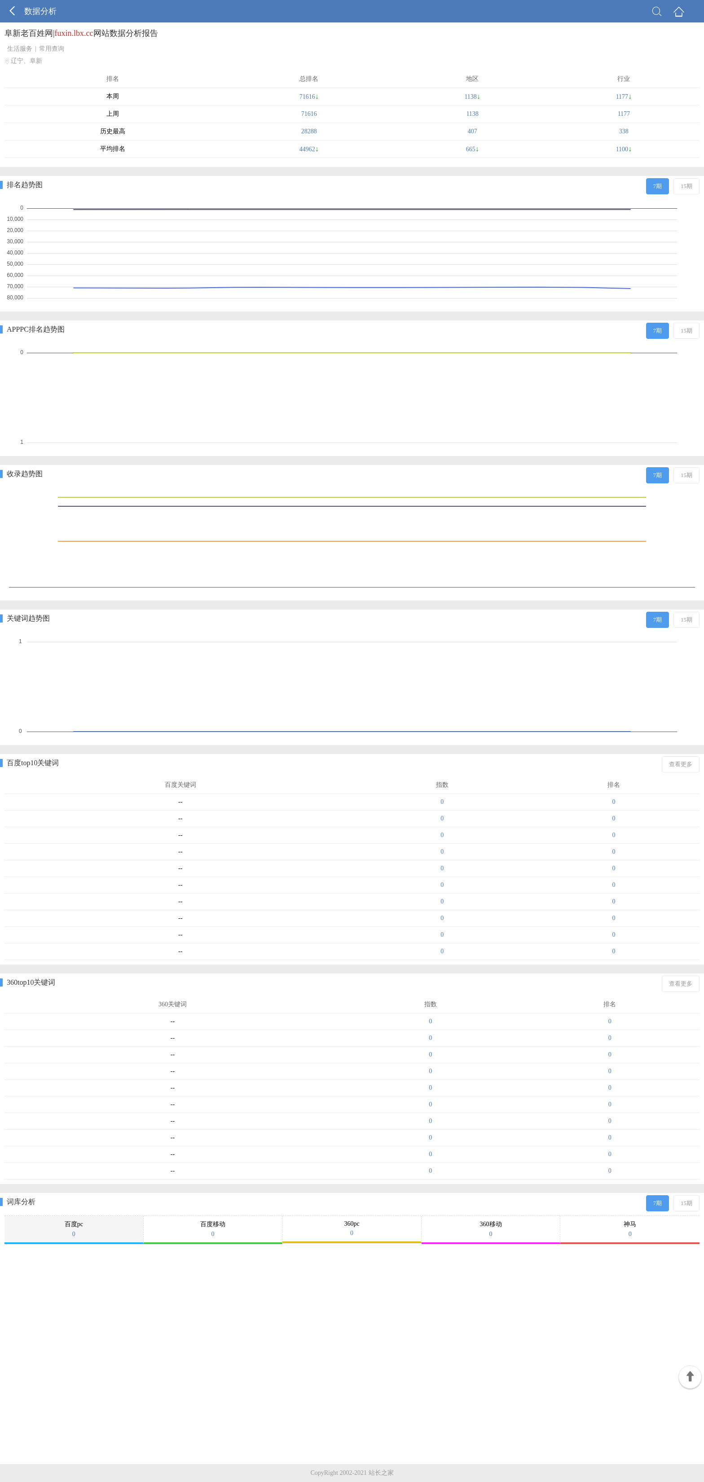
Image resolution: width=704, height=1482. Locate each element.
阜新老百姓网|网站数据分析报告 (81, 33)
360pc (351, 1228)
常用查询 (51, 48)
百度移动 (213, 1229)
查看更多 (680, 764)
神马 (630, 1229)
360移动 (491, 1229)
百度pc (73, 1229)
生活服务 (19, 48)
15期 (686, 186)
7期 (657, 186)
